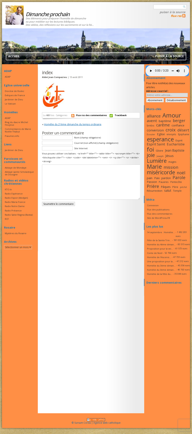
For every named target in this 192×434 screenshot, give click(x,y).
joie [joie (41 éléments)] (151, 155)
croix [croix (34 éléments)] (171, 130)
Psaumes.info (12, 135)
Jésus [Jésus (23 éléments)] (169, 155)
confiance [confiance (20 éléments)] (178, 125)
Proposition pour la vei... (160, 248)
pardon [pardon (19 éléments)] (166, 178)
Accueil (14, 56)
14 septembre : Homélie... (161, 232)
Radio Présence (13, 210)
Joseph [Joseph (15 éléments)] (160, 156)
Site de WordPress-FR (158, 217)
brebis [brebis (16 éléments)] (150, 125)
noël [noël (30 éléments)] (181, 173)
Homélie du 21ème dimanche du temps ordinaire (72, 124)
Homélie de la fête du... (159, 273)
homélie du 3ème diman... (161, 269)
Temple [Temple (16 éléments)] (177, 190)
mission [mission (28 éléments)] (171, 167)
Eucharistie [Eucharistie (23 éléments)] (176, 144)
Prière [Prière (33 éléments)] (153, 186)
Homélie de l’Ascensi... (159, 257)
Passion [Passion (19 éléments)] (152, 182)
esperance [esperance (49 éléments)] (160, 139)
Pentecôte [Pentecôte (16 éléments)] (176, 181)
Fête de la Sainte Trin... (159, 240)
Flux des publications (158, 209)
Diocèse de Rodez (14, 91)
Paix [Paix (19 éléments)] (157, 178)
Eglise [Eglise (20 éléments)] (161, 134)
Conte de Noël (154, 253)
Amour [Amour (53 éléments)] (171, 115)
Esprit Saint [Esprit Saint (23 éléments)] (156, 144)
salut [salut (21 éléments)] (167, 190)
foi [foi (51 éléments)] (150, 149)
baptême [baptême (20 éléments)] (165, 121)
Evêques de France (15, 95)
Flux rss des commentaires (91, 115)
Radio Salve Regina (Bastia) (19, 214)
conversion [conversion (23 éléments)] (155, 130)
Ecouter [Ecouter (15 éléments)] (151, 134)
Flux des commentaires (159, 213)
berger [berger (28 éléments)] (179, 120)
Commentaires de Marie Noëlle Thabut (18, 130)
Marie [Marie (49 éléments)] (154, 166)
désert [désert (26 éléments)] (183, 129)
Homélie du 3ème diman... (161, 265)
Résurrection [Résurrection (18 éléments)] (154, 190)
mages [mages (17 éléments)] (172, 162)
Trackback (121, 115)
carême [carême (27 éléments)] (163, 125)
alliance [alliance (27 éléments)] (154, 116)
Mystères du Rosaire (15, 233)
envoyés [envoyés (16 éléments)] (171, 134)
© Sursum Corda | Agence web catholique (96, 421)
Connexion (153, 205)
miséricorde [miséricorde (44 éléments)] (161, 172)
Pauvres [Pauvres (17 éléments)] (164, 182)
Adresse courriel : (157, 91)
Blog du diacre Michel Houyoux (16, 123)
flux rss (176, 16)
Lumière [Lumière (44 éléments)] (157, 160)
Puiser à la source (172, 12)
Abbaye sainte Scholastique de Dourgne (19, 173)
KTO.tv (8, 189)
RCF (7, 218)
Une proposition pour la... (160, 261)
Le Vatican (10, 103)
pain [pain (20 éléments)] (149, 178)
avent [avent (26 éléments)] (152, 120)
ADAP (8, 76)
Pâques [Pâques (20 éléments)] (166, 187)
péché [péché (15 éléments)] (183, 187)
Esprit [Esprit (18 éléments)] (179, 140)
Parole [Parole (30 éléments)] (179, 177)
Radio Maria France (15, 201)
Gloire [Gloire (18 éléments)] (159, 150)
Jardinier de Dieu (14, 99)
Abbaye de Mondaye (15, 167)
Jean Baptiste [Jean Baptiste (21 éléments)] (174, 150)
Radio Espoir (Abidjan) (16, 197)
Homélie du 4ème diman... (161, 244)
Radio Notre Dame (15, 206)
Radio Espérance (14, 193)
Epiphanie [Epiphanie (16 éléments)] (183, 134)
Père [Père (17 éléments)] (175, 187)
